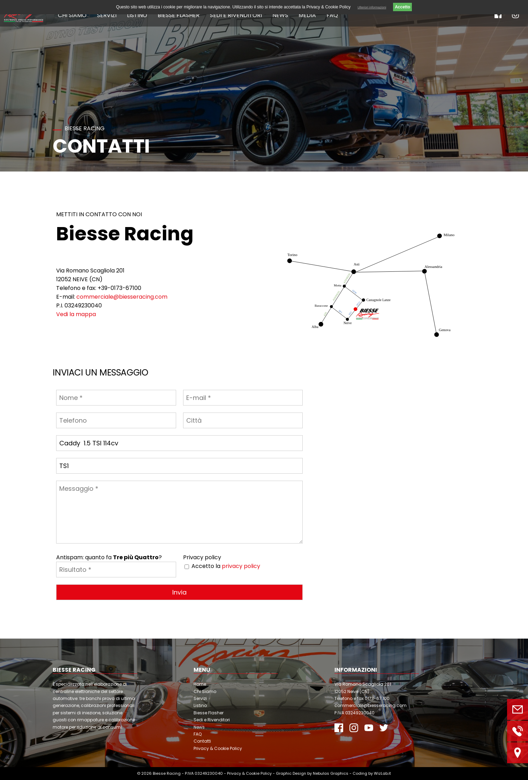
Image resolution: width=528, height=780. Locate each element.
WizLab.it (382, 773)
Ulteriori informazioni (371, 7)
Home (200, 684)
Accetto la (225, 566)
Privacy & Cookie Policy (218, 748)
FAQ (332, 15)
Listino (137, 15)
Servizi (106, 15)
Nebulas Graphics (330, 773)
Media (307, 15)
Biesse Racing (167, 773)
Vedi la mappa (76, 314)
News (280, 15)
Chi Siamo (72, 15)
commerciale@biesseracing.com (121, 297)
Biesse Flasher (178, 15)
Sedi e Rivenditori (236, 15)
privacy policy (241, 566)
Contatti (202, 741)
